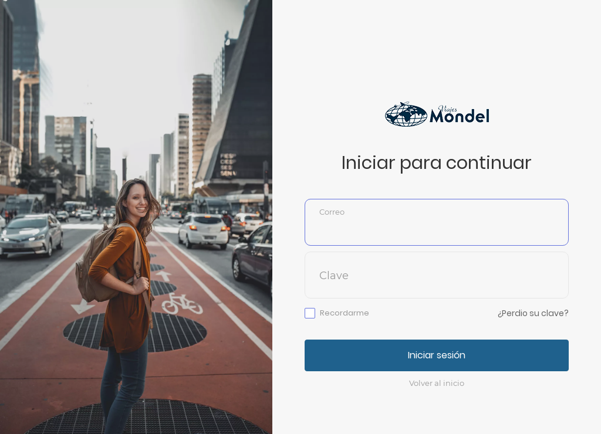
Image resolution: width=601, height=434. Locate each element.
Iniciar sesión (436, 355)
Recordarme (344, 313)
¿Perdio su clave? (533, 313)
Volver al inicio (436, 383)
